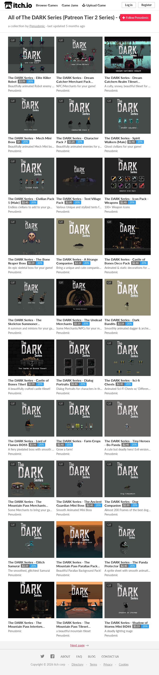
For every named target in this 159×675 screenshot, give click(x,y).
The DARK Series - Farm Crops (78, 441)
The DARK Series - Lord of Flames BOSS (27, 443)
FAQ (79, 656)
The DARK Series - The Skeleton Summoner (25, 322)
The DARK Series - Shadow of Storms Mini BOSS (126, 624)
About (65, 656)
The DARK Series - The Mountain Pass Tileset (73, 624)
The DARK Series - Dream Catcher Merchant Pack (75, 79)
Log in (129, 5)
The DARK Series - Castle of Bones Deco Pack (125, 261)
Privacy (108, 664)
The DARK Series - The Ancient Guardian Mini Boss (79, 503)
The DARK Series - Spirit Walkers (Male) (122, 140)
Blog (91, 656)
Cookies (124, 664)
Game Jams (70, 5)
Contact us (110, 656)
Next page (77, 645)
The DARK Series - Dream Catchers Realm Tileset (123, 79)
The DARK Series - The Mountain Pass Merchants (27, 503)
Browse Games (47, 5)
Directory (77, 664)
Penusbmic (37, 26)
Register (146, 5)
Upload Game (94, 5)
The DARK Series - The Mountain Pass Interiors (25, 624)
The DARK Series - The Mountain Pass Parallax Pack (76, 564)
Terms (93, 664)
